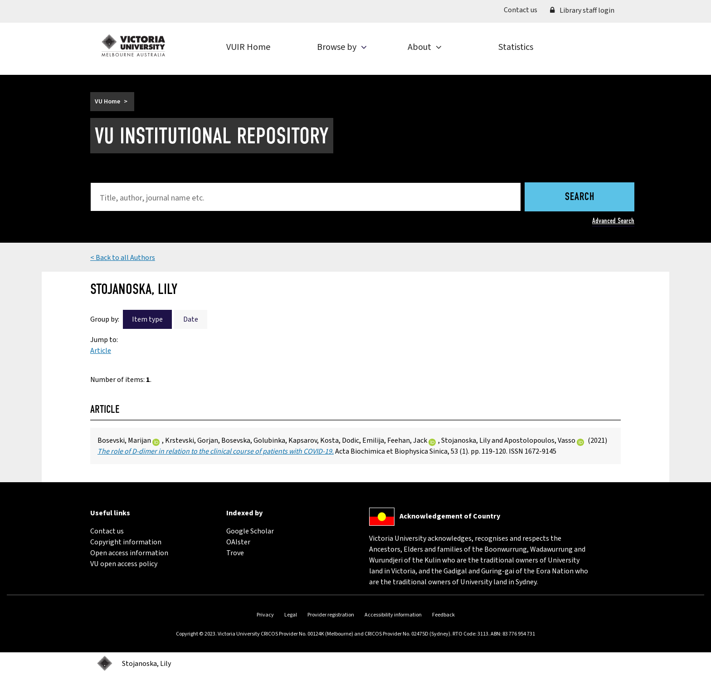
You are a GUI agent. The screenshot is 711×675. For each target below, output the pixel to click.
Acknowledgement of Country (449, 516)
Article (100, 351)
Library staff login (582, 10)
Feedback (443, 615)
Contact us (524, 9)
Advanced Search (613, 220)
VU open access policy (123, 564)
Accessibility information (393, 615)
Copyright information (125, 542)
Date (190, 319)
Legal (290, 615)
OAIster (238, 542)
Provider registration (330, 615)
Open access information (129, 553)
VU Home (107, 101)
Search (579, 197)
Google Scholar (250, 531)
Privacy (265, 615)
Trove (235, 553)
